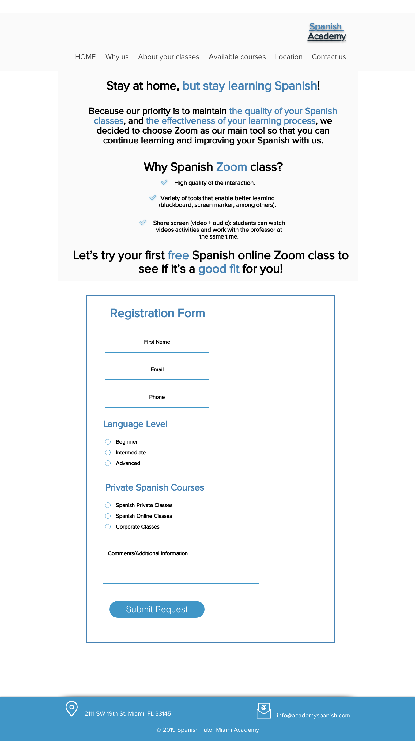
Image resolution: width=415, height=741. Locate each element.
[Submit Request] (157, 609)
